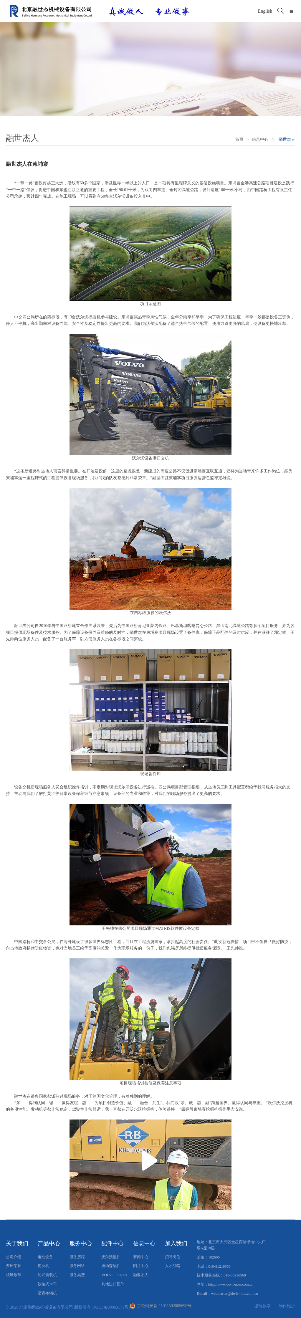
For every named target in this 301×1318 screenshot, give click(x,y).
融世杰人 (140, 1275)
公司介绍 (13, 1257)
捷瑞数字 (262, 1306)
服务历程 (77, 1257)
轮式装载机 (47, 1275)
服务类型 (77, 1275)
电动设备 (45, 1257)
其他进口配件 (112, 1284)
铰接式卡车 (47, 1284)
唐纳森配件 (110, 1266)
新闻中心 (140, 1257)
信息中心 (260, 139)
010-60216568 (235, 1275)
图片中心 (140, 1266)
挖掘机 (43, 1266)
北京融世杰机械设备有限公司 (46, 1307)
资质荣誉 (13, 1266)
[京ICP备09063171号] (111, 1307)
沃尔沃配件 (110, 1257)
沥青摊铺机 (47, 1293)
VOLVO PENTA (114, 1275)
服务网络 (77, 1266)
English (265, 11)
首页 (239, 139)
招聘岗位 (172, 1257)
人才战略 (172, 1266)
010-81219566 (219, 1266)
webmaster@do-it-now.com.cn (234, 1293)
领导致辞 (13, 1275)
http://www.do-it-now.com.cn (230, 1284)
